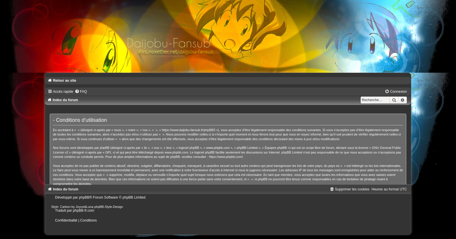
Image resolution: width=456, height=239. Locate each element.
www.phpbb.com (176, 152)
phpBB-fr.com (83, 210)
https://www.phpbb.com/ (226, 156)
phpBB (84, 197)
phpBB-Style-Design (108, 206)
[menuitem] (81, 92)
